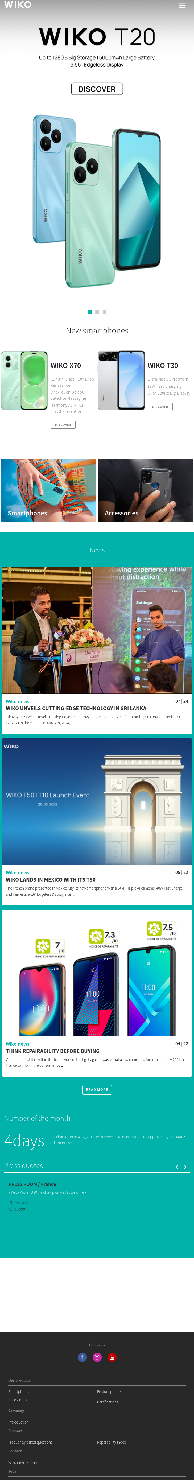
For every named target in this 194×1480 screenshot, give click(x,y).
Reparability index (111, 1442)
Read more (97, 1089)
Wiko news (17, 701)
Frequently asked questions (30, 1442)
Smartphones (19, 1391)
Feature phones (109, 1391)
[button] (89, 312)
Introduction (18, 1422)
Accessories (17, 1399)
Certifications (107, 1401)
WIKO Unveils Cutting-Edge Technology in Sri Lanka (76, 708)
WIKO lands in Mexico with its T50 (51, 880)
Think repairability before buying (53, 1051)
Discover (63, 425)
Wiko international (23, 1462)
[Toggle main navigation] (182, 5)
